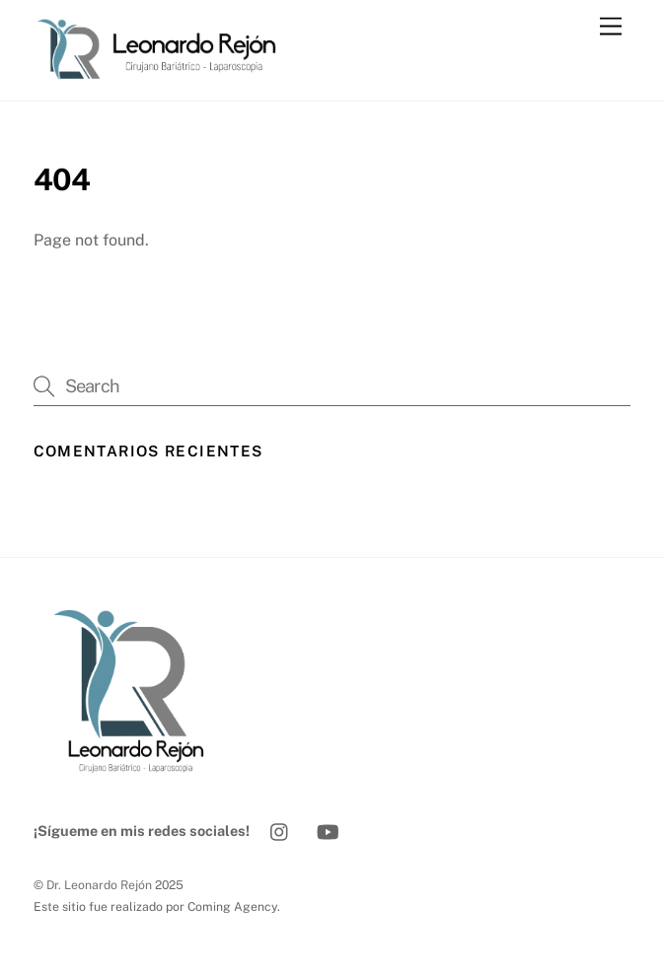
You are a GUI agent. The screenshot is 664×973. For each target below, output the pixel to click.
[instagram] (280, 829)
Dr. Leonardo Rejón (99, 884)
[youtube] (327, 829)
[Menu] (610, 27)
